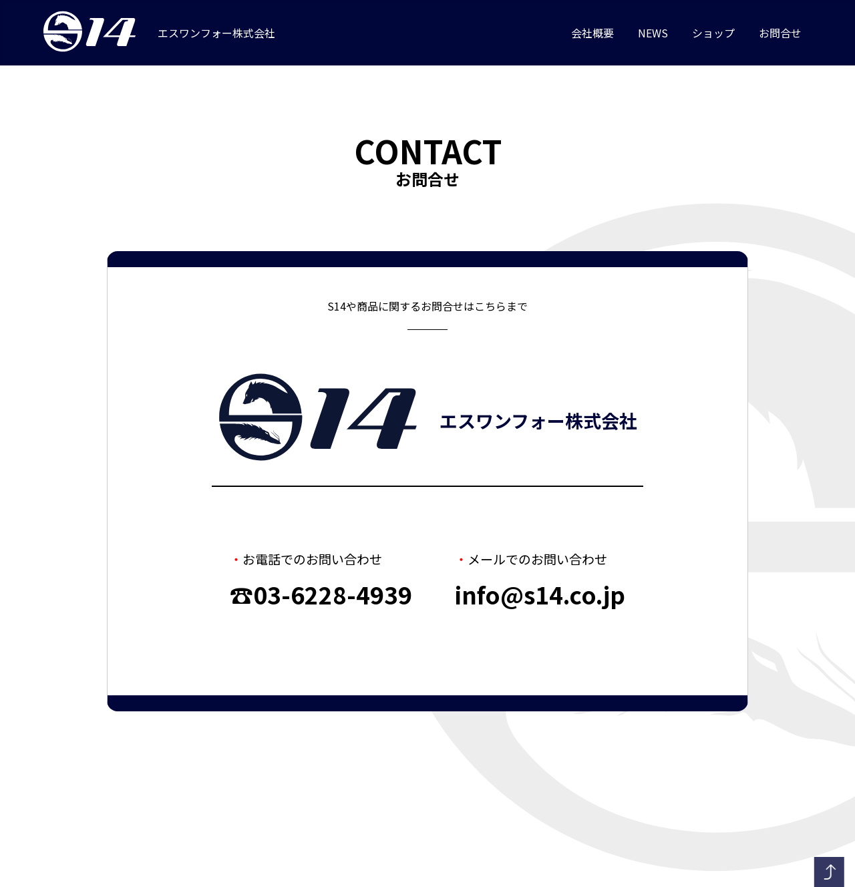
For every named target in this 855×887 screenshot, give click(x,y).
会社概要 (592, 33)
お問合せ (780, 33)
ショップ (713, 33)
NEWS (653, 33)
